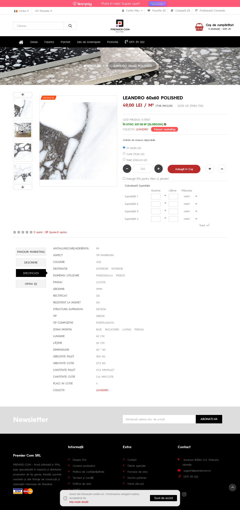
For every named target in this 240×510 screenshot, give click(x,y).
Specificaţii (31, 273)
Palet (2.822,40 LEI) (135, 159)
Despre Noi (79, 459)
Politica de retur (82, 483)
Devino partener (137, 477)
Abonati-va (209, 419)
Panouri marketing (164, 129)
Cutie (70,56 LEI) (133, 153)
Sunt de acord (163, 498)
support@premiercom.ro (197, 470)
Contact (132, 459)
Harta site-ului (136, 483)
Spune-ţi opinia (56, 232)
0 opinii (38, 232)
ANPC (76, 489)
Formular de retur (138, 471)
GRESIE (96, 66)
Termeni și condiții (83, 477)
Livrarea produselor (84, 465)
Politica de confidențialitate (88, 471)
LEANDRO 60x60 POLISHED (132, 66)
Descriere (31, 262)
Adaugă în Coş (184, 169)
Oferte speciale (137, 465)
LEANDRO (142, 129)
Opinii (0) (31, 283)
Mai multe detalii (78, 501)
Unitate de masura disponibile (139, 140)
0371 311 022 (135, 42)
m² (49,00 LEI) (132, 147)
